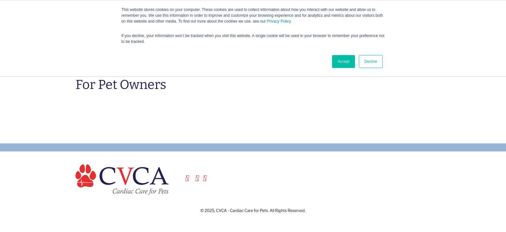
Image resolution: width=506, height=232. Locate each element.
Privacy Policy (279, 21)
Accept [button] (343, 61)
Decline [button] (370, 61)
